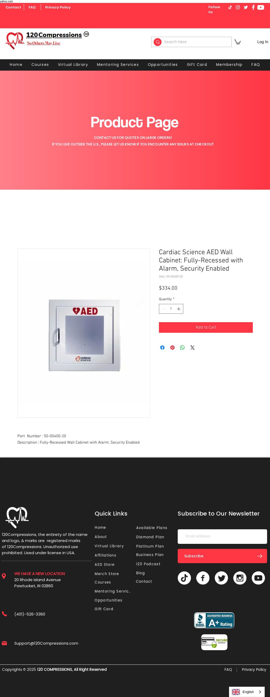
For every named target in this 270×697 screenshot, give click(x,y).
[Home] (101, 527)
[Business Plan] (151, 555)
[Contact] (13, 7)
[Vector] (202, 578)
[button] (237, 41)
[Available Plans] (152, 528)
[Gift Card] (105, 609)
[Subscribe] (222, 556)
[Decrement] (163, 308)
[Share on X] (192, 347)
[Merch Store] (108, 574)
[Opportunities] (110, 600)
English (243, 692)
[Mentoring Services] (114, 591)
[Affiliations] (107, 555)
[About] (103, 537)
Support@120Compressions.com (46, 643)
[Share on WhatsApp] (182, 347)
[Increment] (179, 308)
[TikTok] (184, 578)
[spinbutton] (171, 308)
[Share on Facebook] (162, 347)
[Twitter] (221, 578)
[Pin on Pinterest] (172, 347)
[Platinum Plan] (151, 546)
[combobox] (247, 692)
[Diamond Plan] (151, 537)
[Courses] (105, 582)
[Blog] (142, 573)
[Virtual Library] (115, 546)
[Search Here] (192, 42)
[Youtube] (261, 7)
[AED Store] (105, 564)
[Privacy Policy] (58, 7)
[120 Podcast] (149, 564)
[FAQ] (32, 7)
